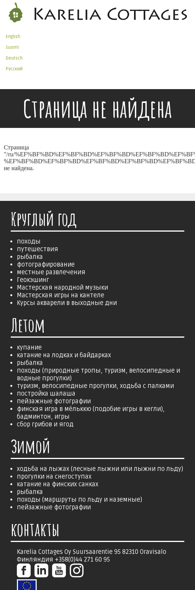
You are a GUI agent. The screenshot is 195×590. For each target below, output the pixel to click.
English (13, 36)
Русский (14, 68)
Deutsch (14, 58)
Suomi (12, 47)
